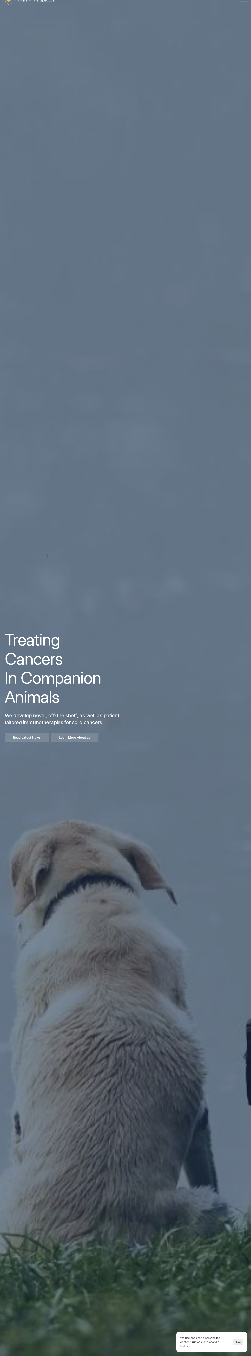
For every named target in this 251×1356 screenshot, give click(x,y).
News (145, 10)
